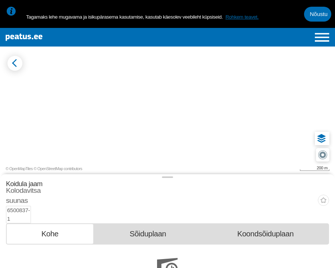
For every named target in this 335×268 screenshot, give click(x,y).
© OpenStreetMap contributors (58, 168)
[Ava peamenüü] (322, 37)
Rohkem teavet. (242, 17)
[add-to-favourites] (323, 193)
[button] (321, 138)
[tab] (50, 216)
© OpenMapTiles (19, 168)
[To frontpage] (59, 37)
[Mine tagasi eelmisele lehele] (14, 63)
